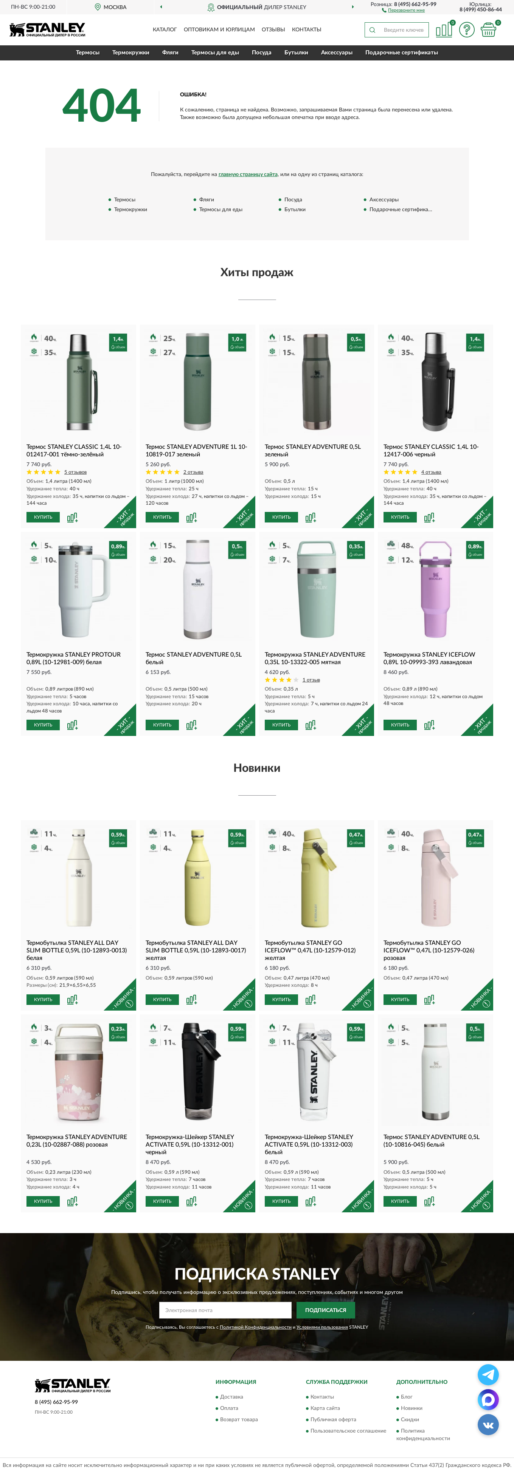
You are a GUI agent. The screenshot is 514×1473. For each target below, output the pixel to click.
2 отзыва (193, 472)
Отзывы (273, 29)
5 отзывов (75, 472)
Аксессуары (337, 53)
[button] (403, 10)
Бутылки (296, 53)
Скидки (410, 1419)
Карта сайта (325, 1408)
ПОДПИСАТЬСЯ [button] (325, 1310)
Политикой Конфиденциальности (256, 1327)
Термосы (87, 53)
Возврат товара (239, 1419)
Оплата (229, 1408)
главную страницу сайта (248, 174)
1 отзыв (311, 680)
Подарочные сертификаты (401, 53)
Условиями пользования (322, 1327)
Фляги (170, 53)
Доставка (231, 1397)
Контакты (306, 29)
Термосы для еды (215, 53)
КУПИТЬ (43, 517)
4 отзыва (431, 472)
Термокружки (130, 53)
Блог (407, 1397)
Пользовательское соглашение (348, 1431)
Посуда (262, 53)
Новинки (411, 1408)
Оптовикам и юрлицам (219, 29)
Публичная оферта (333, 1419)
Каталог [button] (165, 29)
